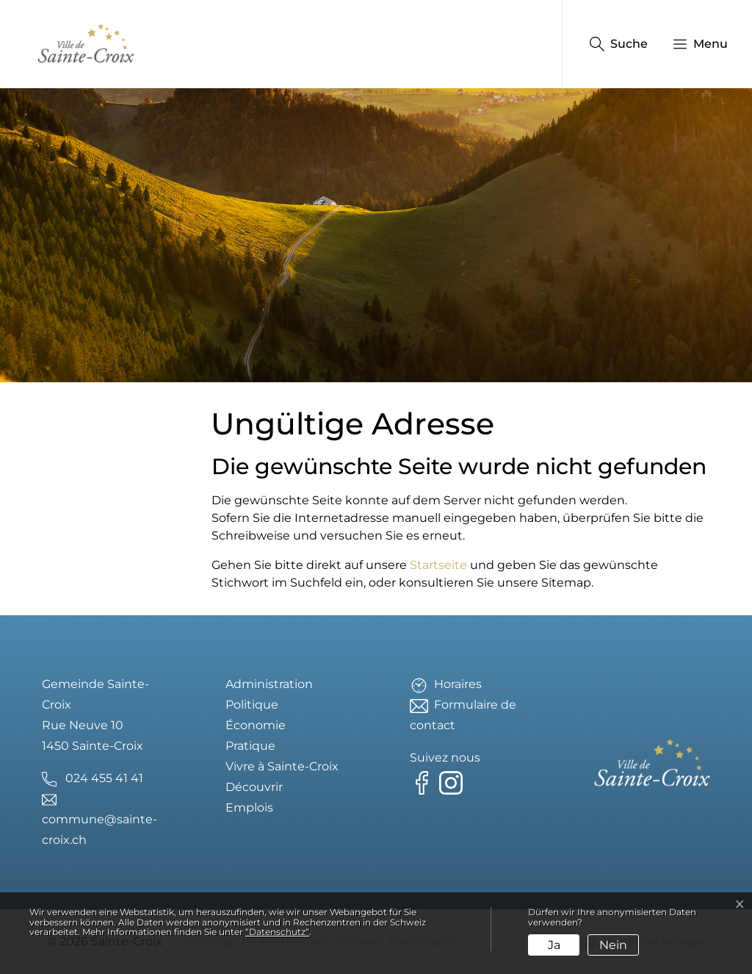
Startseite (438, 565)
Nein (613, 945)
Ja (554, 945)
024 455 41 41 (104, 778)
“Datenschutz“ (277, 931)
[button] (692, 44)
